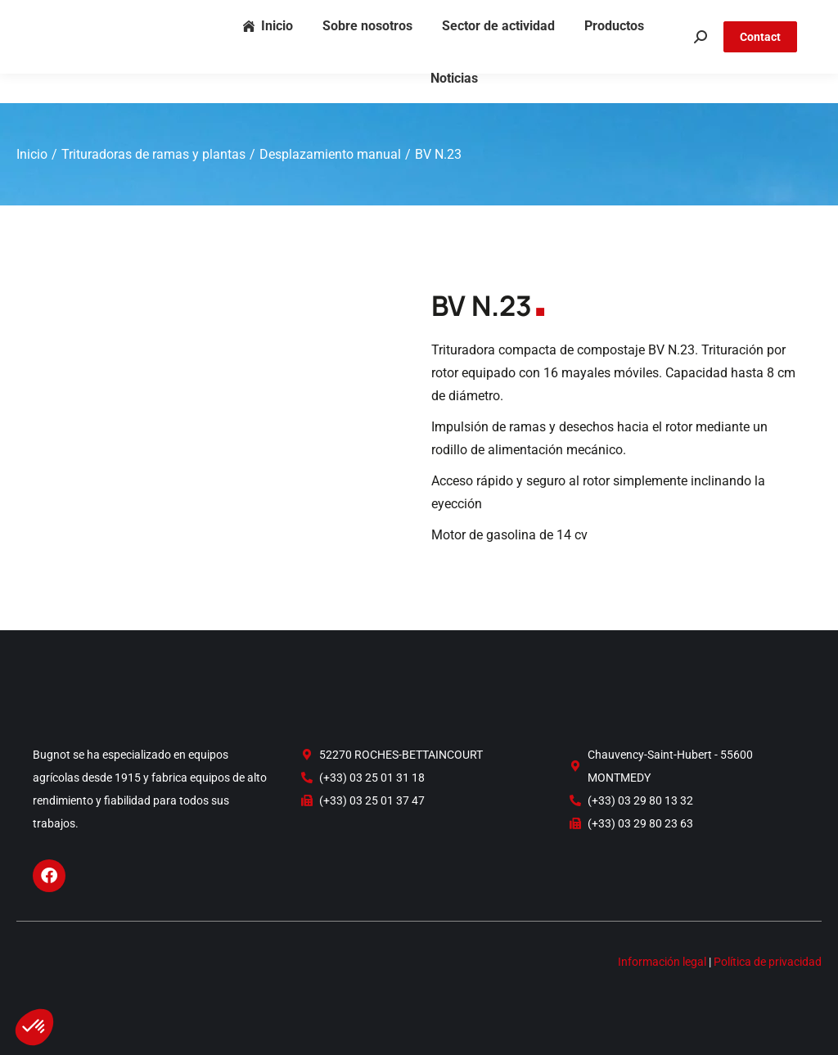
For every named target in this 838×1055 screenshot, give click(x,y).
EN (748, 15)
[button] (34, 1027)
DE (770, 15)
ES (790, 15)
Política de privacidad (768, 961)
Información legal (662, 961)
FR (728, 15)
